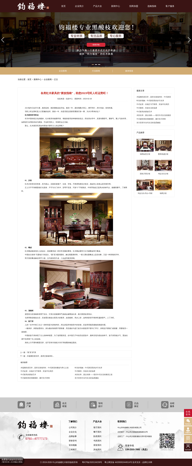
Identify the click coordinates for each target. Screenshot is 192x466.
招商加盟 (133, 6)
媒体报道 (129, 71)
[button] (93, 64)
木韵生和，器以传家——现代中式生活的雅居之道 (93, 374)
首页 (63, 6)
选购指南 (151, 6)
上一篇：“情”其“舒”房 (28, 352)
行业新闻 (96, 71)
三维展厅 (73, 450)
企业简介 (79, 6)
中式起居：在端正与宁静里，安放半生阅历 (37, 371)
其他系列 (97, 450)
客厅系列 (97, 428)
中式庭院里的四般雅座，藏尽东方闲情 (35, 378)
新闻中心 (115, 6)
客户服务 (170, 6)
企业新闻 (63, 71)
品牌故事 (73, 436)
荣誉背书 (73, 441)
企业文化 (73, 432)
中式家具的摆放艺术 (28, 374)
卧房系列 (97, 436)
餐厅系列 (97, 432)
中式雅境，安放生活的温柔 (85, 371)
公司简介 (73, 428)
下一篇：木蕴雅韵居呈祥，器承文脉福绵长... (37, 356)
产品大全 (97, 6)
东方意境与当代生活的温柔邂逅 (87, 378)
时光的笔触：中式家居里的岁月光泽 (88, 368)
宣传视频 (73, 445)
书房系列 (97, 441)
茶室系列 (97, 445)
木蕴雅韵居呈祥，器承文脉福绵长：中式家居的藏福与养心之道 (45, 368)
